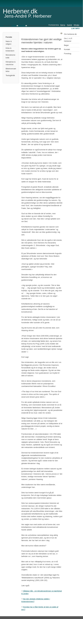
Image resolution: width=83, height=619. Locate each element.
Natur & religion (9, 42)
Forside (9, 37)
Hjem (14, 26)
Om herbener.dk (70, 34)
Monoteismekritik (10, 56)
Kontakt (67, 49)
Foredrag (67, 53)
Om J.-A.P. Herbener (68, 39)
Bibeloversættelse (11, 70)
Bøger (66, 45)
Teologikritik (10, 75)
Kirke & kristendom (10, 49)
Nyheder (21, 26)
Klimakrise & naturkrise (10, 63)
